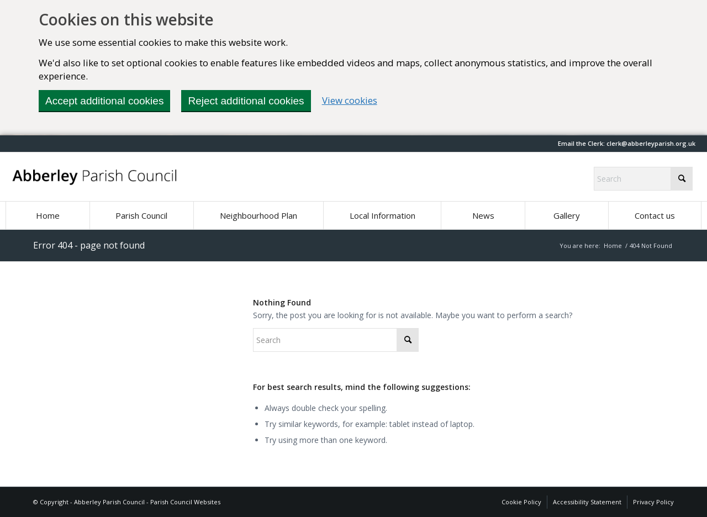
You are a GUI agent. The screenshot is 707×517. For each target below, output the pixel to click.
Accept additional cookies (104, 101)
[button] (650, 143)
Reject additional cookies (246, 101)
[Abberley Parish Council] (95, 176)
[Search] (643, 179)
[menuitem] (47, 215)
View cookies (349, 100)
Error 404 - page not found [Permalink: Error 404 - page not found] (89, 245)
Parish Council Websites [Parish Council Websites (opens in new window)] (185, 502)
